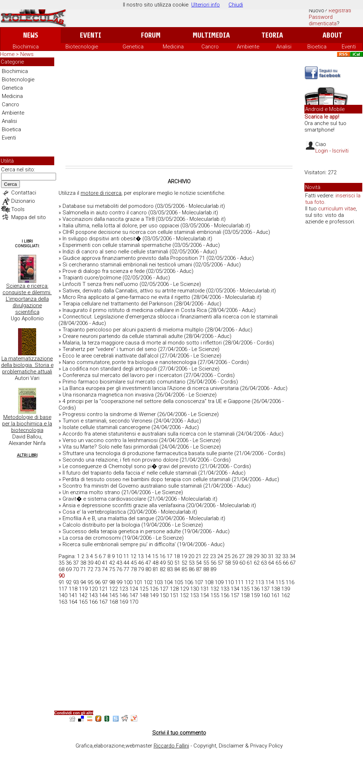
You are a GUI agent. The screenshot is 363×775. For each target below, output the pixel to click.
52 (184, 563)
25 (227, 556)
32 (278, 556)
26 (235, 556)
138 (275, 589)
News (30, 35)
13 (141, 556)
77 (126, 569)
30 (263, 556)
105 (178, 582)
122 (113, 589)
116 (290, 582)
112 (249, 582)
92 (69, 582)
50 (170, 563)
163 (63, 602)
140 (63, 595)
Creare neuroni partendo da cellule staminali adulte (123, 336)
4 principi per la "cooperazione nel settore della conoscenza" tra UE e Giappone (156, 401)
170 (133, 602)
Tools (18, 209)
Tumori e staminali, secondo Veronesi (107, 421)
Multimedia (211, 35)
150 (164, 595)
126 (154, 589)
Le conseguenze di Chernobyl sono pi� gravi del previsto (130, 466)
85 (184, 569)
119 (83, 589)
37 (76, 563)
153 (194, 595)
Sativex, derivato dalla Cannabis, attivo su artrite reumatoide (134, 290)
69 (69, 569)
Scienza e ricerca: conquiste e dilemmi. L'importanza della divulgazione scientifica (27, 299)
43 (119, 563)
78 (134, 569)
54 (199, 563)
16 (162, 556)
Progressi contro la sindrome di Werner (109, 414)
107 (199, 582)
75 (112, 569)
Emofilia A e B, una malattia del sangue (108, 518)
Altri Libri (27, 455)
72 (90, 569)
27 (242, 556)
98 (112, 582)
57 (220, 563)
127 (164, 589)
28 (249, 556)
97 (105, 582)
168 (113, 602)
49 (163, 563)
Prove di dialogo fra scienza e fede (104, 271)
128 (174, 589)
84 (177, 569)
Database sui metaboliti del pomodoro (108, 206)
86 (192, 569)
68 (61, 569)
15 (155, 556)
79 (141, 569)
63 (264, 563)
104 (168, 582)
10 (119, 556)
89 (213, 569)
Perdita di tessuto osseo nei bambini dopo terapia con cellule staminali (146, 479)
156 (225, 595)
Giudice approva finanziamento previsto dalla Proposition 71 (134, 258)
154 (204, 595)
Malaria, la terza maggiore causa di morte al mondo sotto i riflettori (142, 342)
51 (177, 563)
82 (163, 569)
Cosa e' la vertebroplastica (94, 512)
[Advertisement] (179, 111)
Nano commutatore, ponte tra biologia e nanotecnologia (129, 362)
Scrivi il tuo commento (179, 732)
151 (174, 595)
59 (235, 563)
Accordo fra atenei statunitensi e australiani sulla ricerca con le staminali (149, 434)
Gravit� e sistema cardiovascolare (104, 499)
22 (206, 556)
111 (239, 582)
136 (255, 589)
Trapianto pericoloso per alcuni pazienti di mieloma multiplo (133, 329)
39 (90, 563)
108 (209, 582)
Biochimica (26, 46)
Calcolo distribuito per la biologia (101, 525)
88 (206, 569)
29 (256, 556)
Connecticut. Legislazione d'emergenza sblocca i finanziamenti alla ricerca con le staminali (170, 316)
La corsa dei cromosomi (92, 538)
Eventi (90, 35)
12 (133, 556)
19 (184, 556)
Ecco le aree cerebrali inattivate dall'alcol (110, 355)
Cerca (10, 184)
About (332, 35)
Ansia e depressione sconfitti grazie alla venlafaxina (124, 505)
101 (138, 582)
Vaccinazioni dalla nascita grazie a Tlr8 (108, 219)
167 (103, 602)
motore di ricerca (101, 193)
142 (83, 595)
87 (199, 569)
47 (148, 563)
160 (265, 595)
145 (113, 595)
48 (155, 563)
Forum (151, 35)
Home (7, 54)
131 (204, 589)
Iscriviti (340, 150)
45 (134, 563)
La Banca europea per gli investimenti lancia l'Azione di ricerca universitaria (151, 388)
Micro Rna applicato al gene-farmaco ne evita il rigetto (126, 297)
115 (280, 582)
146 (123, 595)
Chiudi (236, 4)
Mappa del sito (28, 217)
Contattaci (23, 192)
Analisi (283, 46)
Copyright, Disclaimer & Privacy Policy (238, 745)
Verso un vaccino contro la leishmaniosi (110, 440)
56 (213, 563)
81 (155, 569)
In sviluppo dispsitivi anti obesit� (102, 238)
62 (257, 563)
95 (90, 582)
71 (83, 569)
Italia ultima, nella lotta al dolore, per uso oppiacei (121, 225)
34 (292, 556)
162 (285, 595)
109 (219, 582)
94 (83, 582)
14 (148, 556)
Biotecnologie (81, 46)
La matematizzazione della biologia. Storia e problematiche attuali (27, 365)
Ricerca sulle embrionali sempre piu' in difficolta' (119, 544)
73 (98, 569)
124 (133, 589)
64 (271, 563)
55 (206, 563)
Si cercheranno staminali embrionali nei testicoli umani (127, 264)
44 (126, 563)
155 (214, 595)
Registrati (340, 10)
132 (214, 589)
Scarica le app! (321, 117)
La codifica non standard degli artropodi (110, 368)
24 (220, 556)
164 (73, 602)
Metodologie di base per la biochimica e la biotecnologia (27, 423)
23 (213, 556)
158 (245, 595)
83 (170, 569)
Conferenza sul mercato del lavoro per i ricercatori (122, 375)
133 (225, 589)
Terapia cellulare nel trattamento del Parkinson (117, 303)
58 (228, 563)
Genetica (133, 46)
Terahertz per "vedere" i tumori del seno (110, 349)
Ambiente (248, 46)
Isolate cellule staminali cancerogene (106, 427)
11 (126, 556)
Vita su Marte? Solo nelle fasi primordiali (110, 447)
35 (61, 563)
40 (98, 563)
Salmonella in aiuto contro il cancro (105, 212)
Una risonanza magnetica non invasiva (108, 394)
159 (255, 595)
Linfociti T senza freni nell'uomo (100, 284)
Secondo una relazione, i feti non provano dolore (120, 460)
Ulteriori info (205, 4)
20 (191, 556)
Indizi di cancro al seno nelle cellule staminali (115, 251)
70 (76, 569)
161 (275, 595)
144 (103, 595)
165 (83, 602)
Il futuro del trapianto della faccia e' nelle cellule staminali (130, 473)
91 (61, 582)
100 (128, 582)
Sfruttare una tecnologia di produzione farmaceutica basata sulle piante (148, 453)
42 (112, 563)
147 (133, 595)
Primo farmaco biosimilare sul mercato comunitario (124, 381)
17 (169, 556)
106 (188, 582)
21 (198, 556)
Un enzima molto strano (91, 492)
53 (192, 563)
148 (144, 595)
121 (103, 589)
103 (158, 582)
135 (245, 589)
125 (144, 589)
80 (148, 569)
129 (184, 589)
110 (229, 582)
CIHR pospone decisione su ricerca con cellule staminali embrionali (142, 232)
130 (194, 589)
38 (83, 563)
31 (271, 556)
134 (235, 589)
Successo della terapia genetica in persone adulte (122, 531)
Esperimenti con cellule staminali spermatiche (117, 245)
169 (123, 602)
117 (63, 589)
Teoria (272, 35)
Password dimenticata (323, 20)
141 (73, 595)
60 (242, 563)
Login (321, 150)
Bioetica (316, 46)
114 (269, 582)
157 (235, 595)
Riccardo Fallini (171, 745)
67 (293, 563)
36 (69, 563)
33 (285, 556)
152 (184, 595)
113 (259, 582)
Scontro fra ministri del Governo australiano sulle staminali (132, 486)
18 (177, 556)
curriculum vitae (337, 208)
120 (93, 589)
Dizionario (23, 201)
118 (73, 589)
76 (119, 569)
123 (123, 589)
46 (141, 563)
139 (285, 589)
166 (93, 602)
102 (148, 582)
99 (119, 582)
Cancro (210, 46)
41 (105, 563)
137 (265, 589)
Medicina (173, 46)
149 (154, 595)
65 (278, 563)
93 (76, 582)
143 (93, 595)
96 (98, 582)
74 (105, 569)
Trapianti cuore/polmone (92, 277)
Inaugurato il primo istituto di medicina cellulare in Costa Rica (135, 310)
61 (249, 563)
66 (286, 563)
